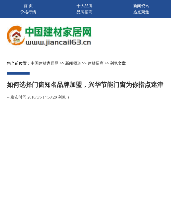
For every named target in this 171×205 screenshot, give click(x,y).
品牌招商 (84, 12)
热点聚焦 (141, 12)
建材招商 (96, 63)
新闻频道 (73, 63)
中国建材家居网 (45, 63)
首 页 (28, 6)
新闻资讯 (141, 6)
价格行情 (28, 12)
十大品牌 (84, 6)
